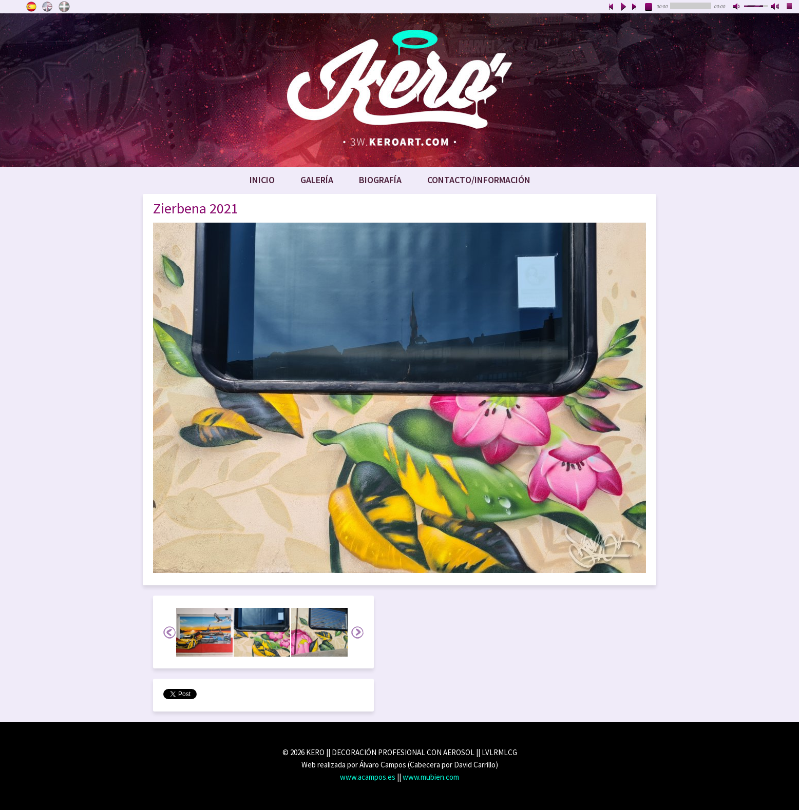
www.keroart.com (399, 90)
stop (649, 7)
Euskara (64, 6)
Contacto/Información (478, 180)
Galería (316, 180)
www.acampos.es (367, 777)
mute (737, 7)
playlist (789, 7)
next (634, 7)
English (47, 6)
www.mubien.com (431, 777)
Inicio (262, 180)
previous (611, 7)
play (622, 7)
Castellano (31, 6)
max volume (775, 7)
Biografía (380, 180)
